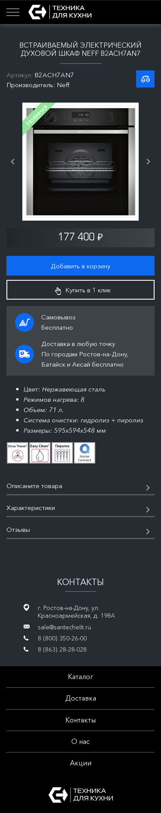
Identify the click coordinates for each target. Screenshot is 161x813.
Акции (80, 762)
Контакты (80, 720)
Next (148, 162)
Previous (12, 162)
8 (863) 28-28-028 (62, 649)
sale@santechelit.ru (64, 627)
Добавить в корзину (80, 266)
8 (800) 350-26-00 (62, 638)
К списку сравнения (145, 79)
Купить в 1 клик (83, 290)
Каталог (80, 676)
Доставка (80, 698)
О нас (80, 741)
